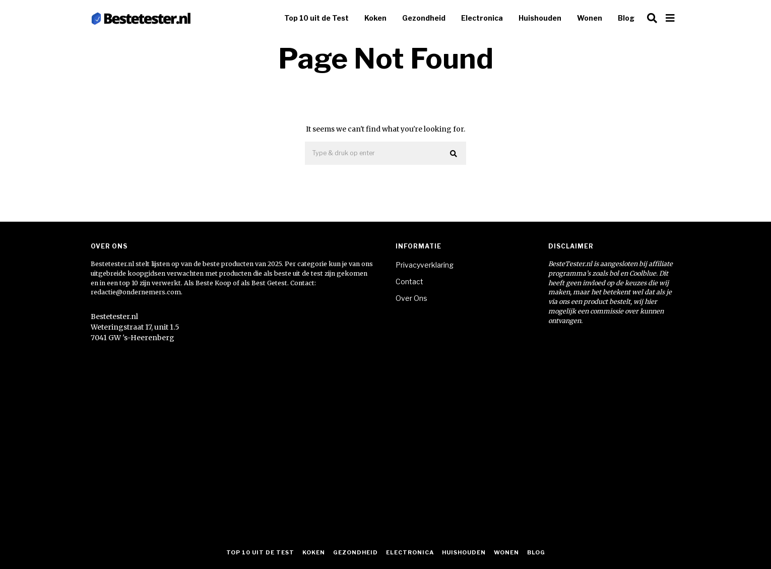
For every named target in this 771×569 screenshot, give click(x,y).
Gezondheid (423, 18)
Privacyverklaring (425, 265)
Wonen (589, 18)
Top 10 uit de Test (316, 18)
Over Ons (411, 298)
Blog (626, 18)
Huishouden (540, 18)
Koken (375, 18)
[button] (454, 154)
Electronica (482, 18)
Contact (409, 281)
